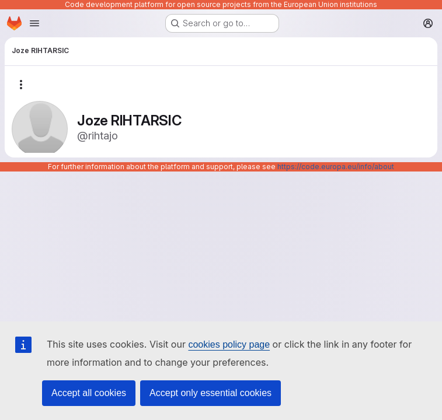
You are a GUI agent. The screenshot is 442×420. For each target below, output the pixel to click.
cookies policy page (229, 344)
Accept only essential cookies (210, 393)
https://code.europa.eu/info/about (335, 166)
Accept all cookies (88, 393)
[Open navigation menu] (34, 23)
